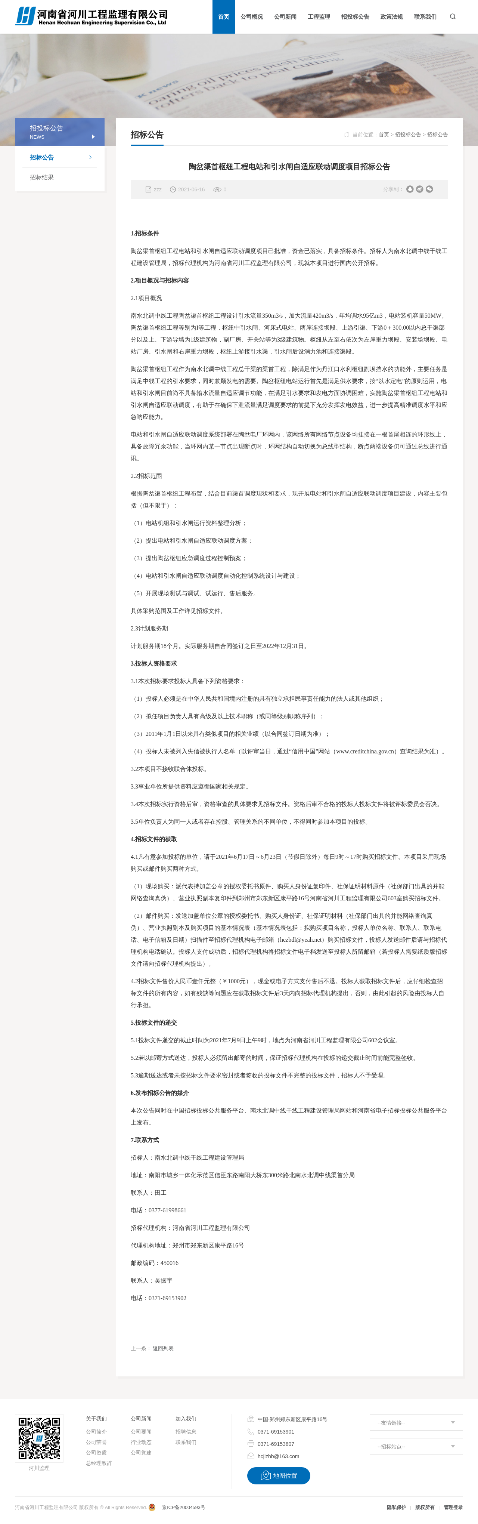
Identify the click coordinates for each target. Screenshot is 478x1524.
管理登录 (453, 1507)
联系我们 (186, 1442)
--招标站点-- (392, 1447)
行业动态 (141, 1442)
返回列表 (163, 1348)
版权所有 (425, 1507)
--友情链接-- (392, 1423)
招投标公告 (408, 135)
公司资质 (96, 1453)
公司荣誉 (96, 1442)
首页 (384, 135)
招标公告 (63, 158)
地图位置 (278, 1475)
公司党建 (141, 1453)
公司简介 (96, 1432)
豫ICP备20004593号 (183, 1507)
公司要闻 (141, 1432)
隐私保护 (396, 1507)
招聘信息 (186, 1432)
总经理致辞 (99, 1463)
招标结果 (42, 177)
